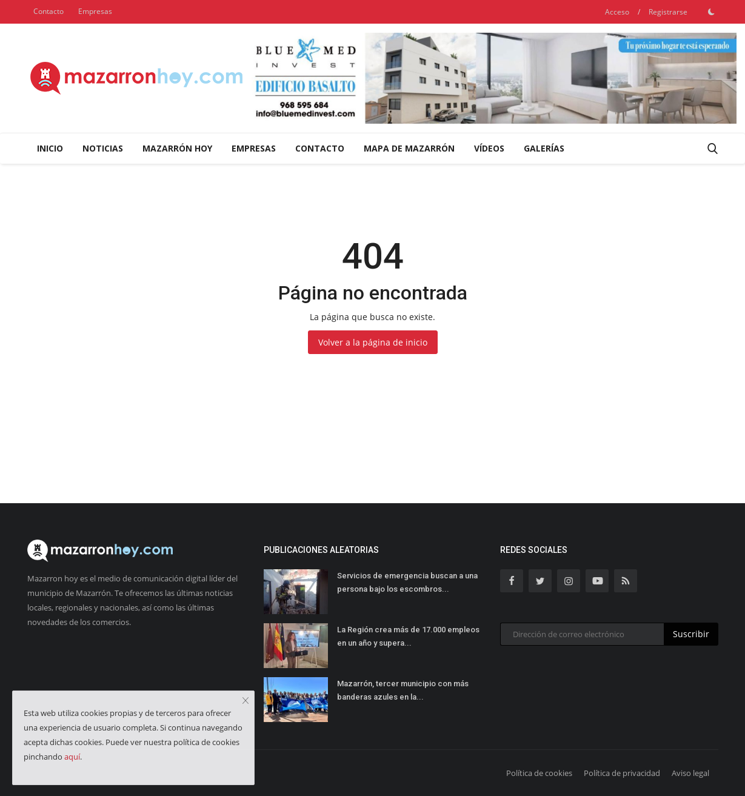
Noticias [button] (102, 148)
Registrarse (668, 12)
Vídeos (489, 148)
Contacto (48, 11)
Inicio (50, 148)
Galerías (544, 148)
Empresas (95, 11)
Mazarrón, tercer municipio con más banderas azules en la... (403, 690)
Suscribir (691, 634)
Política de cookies (539, 773)
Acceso (617, 12)
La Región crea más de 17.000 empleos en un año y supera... (408, 636)
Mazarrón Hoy (177, 148)
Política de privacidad (622, 773)
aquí (72, 756)
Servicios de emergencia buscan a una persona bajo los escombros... (407, 582)
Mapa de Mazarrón (409, 148)
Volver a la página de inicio (372, 342)
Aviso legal (690, 773)
